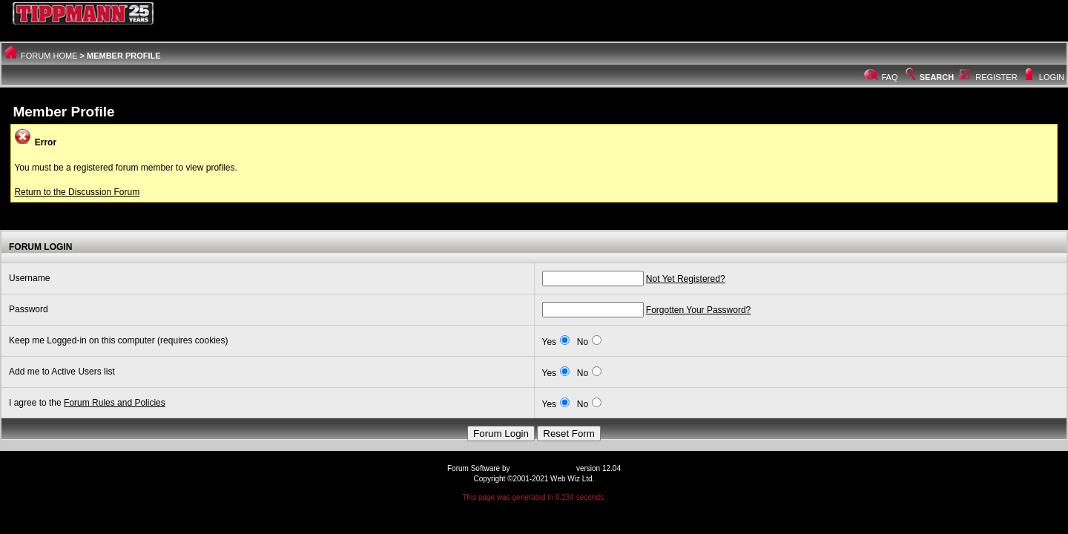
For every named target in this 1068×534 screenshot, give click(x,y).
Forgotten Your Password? (698, 310)
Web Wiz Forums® (543, 468)
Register (996, 77)
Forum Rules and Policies (114, 403)
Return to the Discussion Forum (76, 192)
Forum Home (49, 55)
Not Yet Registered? (685, 279)
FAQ (890, 77)
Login (1051, 77)
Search (929, 77)
